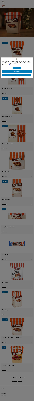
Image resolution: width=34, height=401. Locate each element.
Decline (16, 74)
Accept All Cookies (17, 71)
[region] (17, 67)
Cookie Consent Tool (18, 62)
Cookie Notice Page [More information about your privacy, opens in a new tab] (8, 64)
